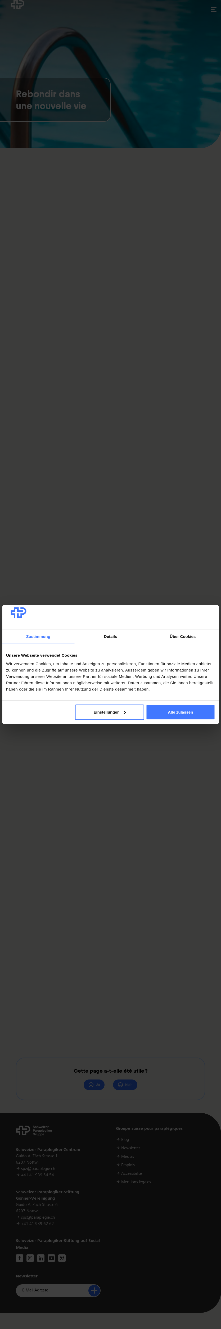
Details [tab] (110, 636)
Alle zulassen (180, 712)
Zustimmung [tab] (38, 636)
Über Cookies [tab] (183, 636)
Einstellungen (110, 712)
